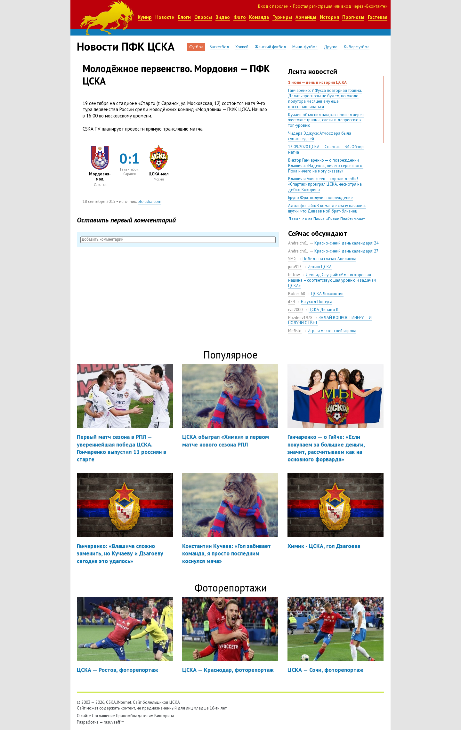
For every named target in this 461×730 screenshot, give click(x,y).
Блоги (184, 17)
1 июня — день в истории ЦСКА (317, 82)
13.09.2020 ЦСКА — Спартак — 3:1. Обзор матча (326, 149)
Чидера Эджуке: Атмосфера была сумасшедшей (319, 136)
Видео (222, 17)
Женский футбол (270, 47)
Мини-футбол (305, 47)
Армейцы (305, 17)
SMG (292, 258)
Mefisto (295, 330)
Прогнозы (353, 17)
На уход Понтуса (316, 301)
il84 (291, 301)
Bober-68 (296, 293)
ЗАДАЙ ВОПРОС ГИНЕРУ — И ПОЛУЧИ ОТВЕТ (330, 320)
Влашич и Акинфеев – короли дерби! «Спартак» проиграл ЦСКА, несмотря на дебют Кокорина (325, 184)
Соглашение (103, 715)
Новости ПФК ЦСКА (125, 46)
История (329, 17)
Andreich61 (298, 243)
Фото (239, 17)
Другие (330, 47)
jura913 (295, 266)
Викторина (164, 715)
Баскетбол (219, 47)
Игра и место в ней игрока (332, 330)
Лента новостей (312, 71)
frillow (294, 274)
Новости (164, 17)
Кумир (145, 17)
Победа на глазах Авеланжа (329, 258)
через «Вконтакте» (369, 6)
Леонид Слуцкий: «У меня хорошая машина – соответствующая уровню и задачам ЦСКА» (332, 280)
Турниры (282, 17)
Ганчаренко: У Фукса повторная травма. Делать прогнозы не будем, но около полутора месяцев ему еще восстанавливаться (325, 98)
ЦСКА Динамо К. (324, 309)
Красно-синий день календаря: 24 (346, 243)
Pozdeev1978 (300, 317)
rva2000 (295, 309)
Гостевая (377, 17)
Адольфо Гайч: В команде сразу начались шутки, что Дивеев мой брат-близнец (327, 208)
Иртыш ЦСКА (320, 266)
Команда (259, 17)
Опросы (203, 17)
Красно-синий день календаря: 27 (346, 251)
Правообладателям (134, 715)
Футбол (196, 47)
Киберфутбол (356, 47)
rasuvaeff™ (114, 722)
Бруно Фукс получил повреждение (320, 197)
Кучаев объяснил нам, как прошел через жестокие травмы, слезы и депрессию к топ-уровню (326, 120)
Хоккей (241, 47)
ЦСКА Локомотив (327, 293)
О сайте (84, 715)
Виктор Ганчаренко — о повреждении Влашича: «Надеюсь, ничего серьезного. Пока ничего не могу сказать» (325, 165)
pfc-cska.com (149, 201)
